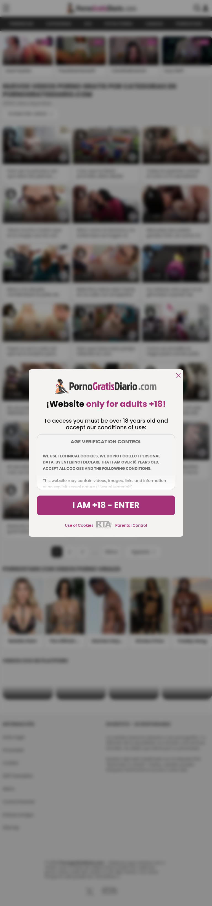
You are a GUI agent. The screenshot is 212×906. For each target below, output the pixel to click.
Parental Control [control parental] (131, 525)
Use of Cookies (79, 525)
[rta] (104, 527)
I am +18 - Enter (105, 505)
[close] (178, 375)
